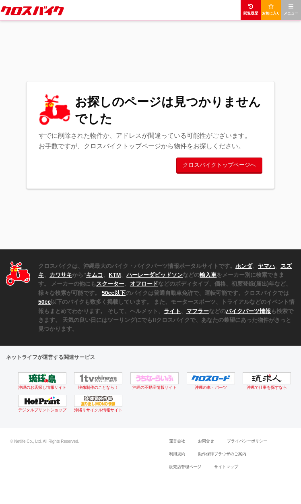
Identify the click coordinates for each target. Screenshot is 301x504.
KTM (115, 275)
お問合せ (206, 441)
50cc (44, 302)
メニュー (291, 9)
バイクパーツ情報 (248, 311)
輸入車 (208, 275)
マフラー (197, 311)
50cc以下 (114, 293)
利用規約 (177, 454)
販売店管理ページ (185, 467)
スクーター (110, 283)
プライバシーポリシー (247, 441)
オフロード (144, 283)
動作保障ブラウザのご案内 (222, 454)
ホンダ (243, 266)
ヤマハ (266, 266)
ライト (172, 311)
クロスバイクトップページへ (219, 165)
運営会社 (177, 441)
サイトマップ (226, 467)
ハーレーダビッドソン (154, 275)
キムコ (94, 275)
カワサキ (60, 275)
